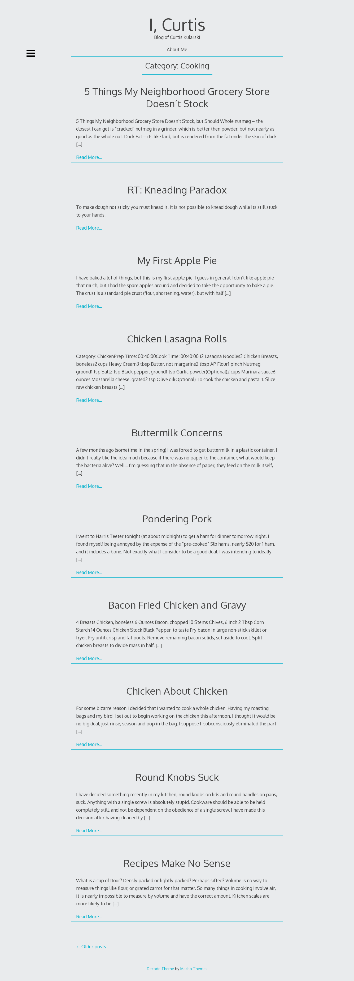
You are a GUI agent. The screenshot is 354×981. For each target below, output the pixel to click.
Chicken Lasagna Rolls (177, 338)
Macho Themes (193, 968)
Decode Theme (160, 968)
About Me (177, 49)
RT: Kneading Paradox (177, 189)
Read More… (89, 157)
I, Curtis (177, 24)
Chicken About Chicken (177, 691)
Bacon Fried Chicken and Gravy (177, 605)
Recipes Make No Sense (177, 863)
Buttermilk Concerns (177, 432)
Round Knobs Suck (177, 777)
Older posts (93, 946)
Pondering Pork (177, 518)
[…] (79, 144)
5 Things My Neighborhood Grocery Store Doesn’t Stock (177, 97)
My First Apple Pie (177, 260)
